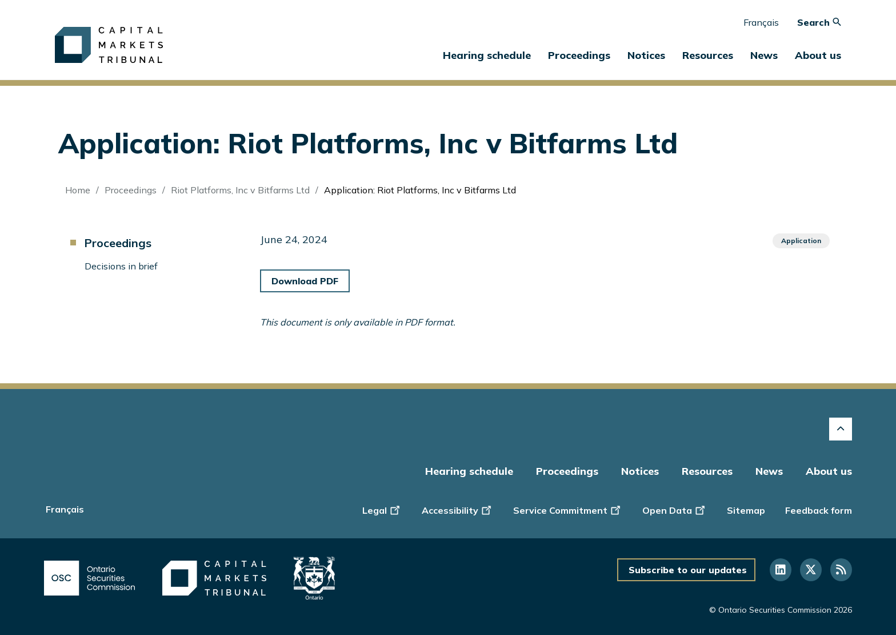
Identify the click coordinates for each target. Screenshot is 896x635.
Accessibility (457, 509)
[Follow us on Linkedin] (780, 569)
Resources (707, 471)
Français (761, 22)
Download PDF (304, 281)
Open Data (674, 509)
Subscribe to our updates (688, 570)
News (769, 471)
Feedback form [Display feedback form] (818, 510)
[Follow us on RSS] (841, 569)
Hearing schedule (487, 55)
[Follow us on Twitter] (811, 569)
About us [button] (818, 55)
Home (77, 190)
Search (819, 22)
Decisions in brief (121, 266)
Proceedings (131, 190)
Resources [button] (707, 55)
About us (829, 471)
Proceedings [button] (579, 55)
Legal (382, 509)
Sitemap (746, 510)
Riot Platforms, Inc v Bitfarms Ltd (240, 190)
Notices (646, 55)
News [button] (764, 55)
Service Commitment (567, 509)
